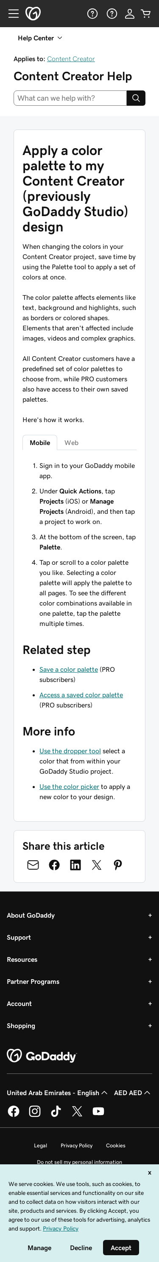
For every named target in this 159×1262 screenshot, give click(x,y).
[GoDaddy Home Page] (42, 1056)
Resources (22, 959)
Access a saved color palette (81, 694)
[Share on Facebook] (54, 865)
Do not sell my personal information (79, 1162)
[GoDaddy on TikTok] (56, 1115)
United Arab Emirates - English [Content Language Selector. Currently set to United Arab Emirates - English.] (58, 1092)
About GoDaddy (31, 915)
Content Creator (71, 58)
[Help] (91, 13)
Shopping (21, 1025)
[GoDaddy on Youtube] (98, 1115)
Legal (40, 1145)
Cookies (116, 1145)
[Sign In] (130, 14)
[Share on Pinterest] (117, 865)
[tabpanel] (79, 544)
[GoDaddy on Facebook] (13, 1115)
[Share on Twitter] (96, 865)
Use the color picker (69, 786)
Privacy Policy (76, 1145)
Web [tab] (71, 442)
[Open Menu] (10, 13)
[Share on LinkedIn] (75, 865)
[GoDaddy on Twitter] (77, 1115)
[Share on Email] (33, 865)
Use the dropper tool (70, 750)
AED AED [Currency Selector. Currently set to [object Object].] (133, 1092)
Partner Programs (33, 981)
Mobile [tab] (40, 442)
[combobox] (70, 98)
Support (19, 937)
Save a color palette (68, 669)
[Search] (136, 98)
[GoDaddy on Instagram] (35, 1115)
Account (19, 1003)
